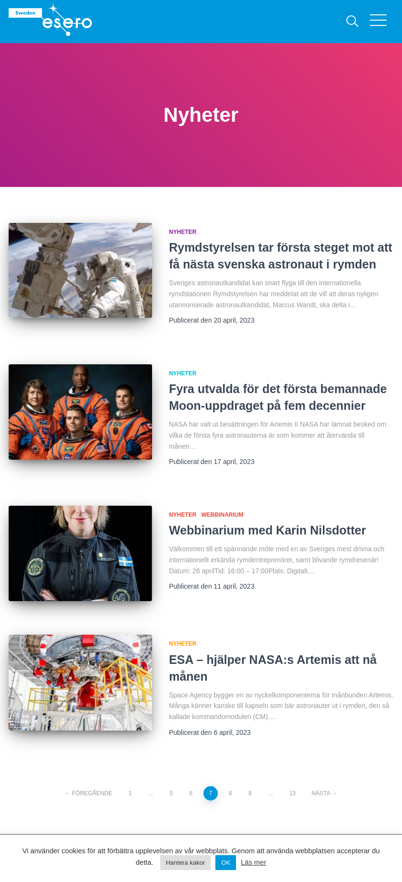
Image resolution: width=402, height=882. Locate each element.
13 (292, 793)
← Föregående (88, 793)
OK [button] (225, 862)
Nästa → (325, 793)
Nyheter (182, 232)
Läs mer (253, 862)
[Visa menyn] (381, 21)
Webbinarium (222, 514)
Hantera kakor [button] (185, 862)
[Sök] (352, 21)
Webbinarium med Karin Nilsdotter (267, 530)
